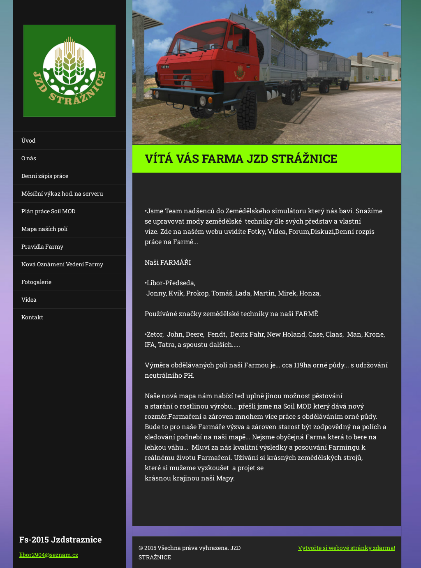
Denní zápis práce (44, 176)
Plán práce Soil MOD (48, 211)
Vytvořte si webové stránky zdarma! (346, 548)
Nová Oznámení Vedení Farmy (62, 264)
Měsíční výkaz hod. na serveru (62, 193)
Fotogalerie (36, 282)
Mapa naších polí (44, 229)
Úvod (28, 140)
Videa (29, 299)
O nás (28, 158)
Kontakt (32, 317)
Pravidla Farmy (42, 246)
